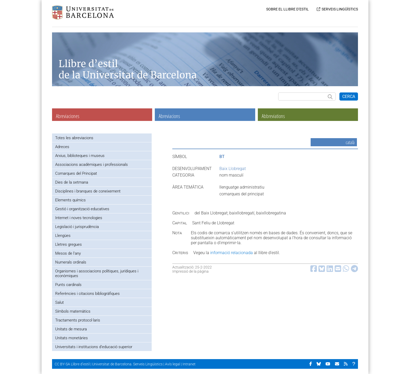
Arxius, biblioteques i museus (80, 155)
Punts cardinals (68, 284)
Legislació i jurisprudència (77, 226)
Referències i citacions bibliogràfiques (87, 293)
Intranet (189, 364)
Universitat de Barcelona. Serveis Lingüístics (127, 364)
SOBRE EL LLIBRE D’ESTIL (287, 9)
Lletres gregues (68, 244)
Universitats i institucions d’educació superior (93, 346)
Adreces (62, 146)
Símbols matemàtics (72, 311)
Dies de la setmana (71, 182)
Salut (59, 302)
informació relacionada (231, 252)
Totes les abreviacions (74, 138)
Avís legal (172, 364)
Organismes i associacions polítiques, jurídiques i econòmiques (96, 273)
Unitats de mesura (71, 329)
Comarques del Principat (76, 173)
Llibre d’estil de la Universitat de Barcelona (128, 69)
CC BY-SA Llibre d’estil (72, 364)
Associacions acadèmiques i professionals (91, 164)
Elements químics (70, 200)
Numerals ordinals (70, 262)
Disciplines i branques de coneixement (88, 191)
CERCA (348, 96)
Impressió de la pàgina (190, 271)
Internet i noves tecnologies (78, 217)
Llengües (63, 235)
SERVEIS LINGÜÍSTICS (340, 9)
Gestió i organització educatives (82, 209)
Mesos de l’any (68, 253)
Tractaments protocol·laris (77, 320)
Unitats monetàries (71, 338)
